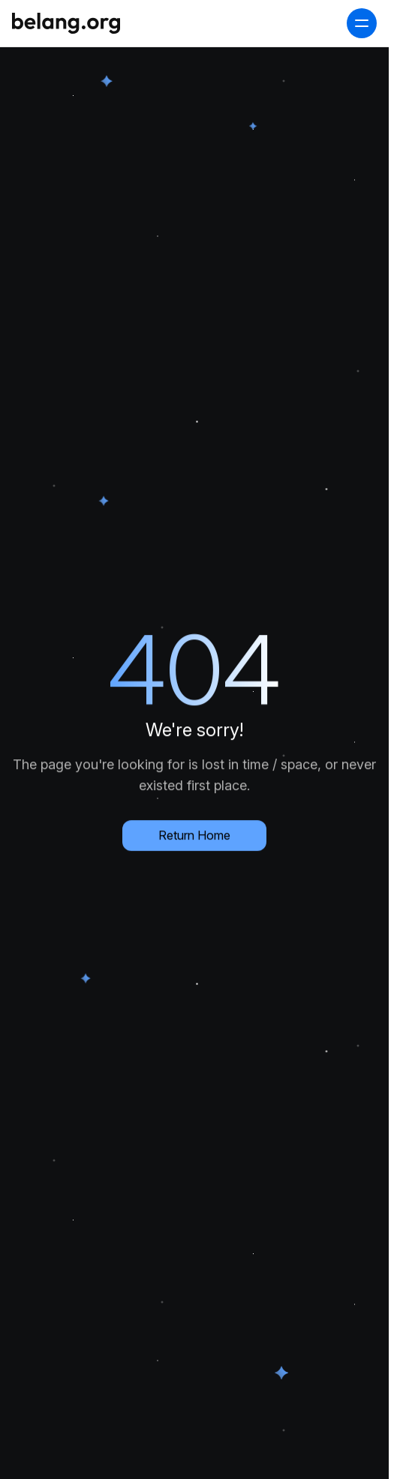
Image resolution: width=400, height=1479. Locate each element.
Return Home (194, 833)
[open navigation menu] (362, 23)
